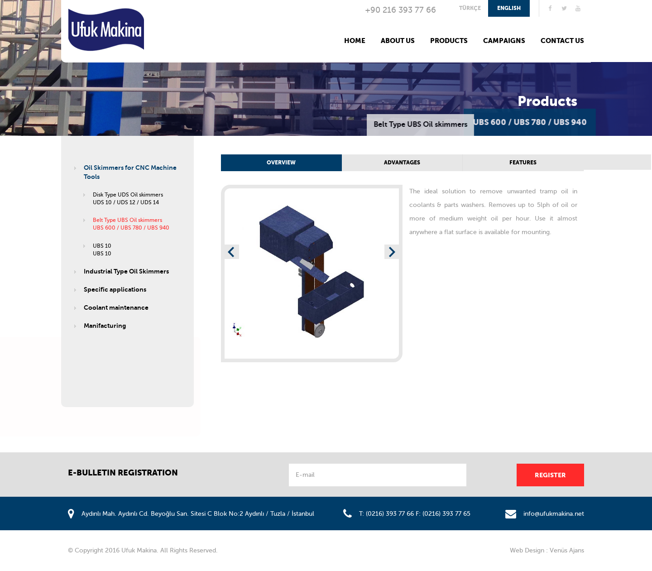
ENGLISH (509, 8)
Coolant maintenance (116, 307)
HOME (354, 40)
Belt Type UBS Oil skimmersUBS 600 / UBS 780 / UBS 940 (131, 224)
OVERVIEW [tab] (281, 162)
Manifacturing (105, 325)
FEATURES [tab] (523, 162)
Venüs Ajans (567, 550)
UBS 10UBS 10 (102, 250)
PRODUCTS (449, 40)
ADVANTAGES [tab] (402, 162)
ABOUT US (398, 40)
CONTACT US (562, 40)
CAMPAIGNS (504, 40)
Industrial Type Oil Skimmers (126, 271)
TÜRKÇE (470, 8)
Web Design (527, 550)
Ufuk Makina (106, 29)
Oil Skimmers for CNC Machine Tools (130, 172)
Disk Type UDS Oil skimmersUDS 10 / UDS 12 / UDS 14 (128, 199)
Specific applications (115, 289)
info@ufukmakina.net (553, 513)
